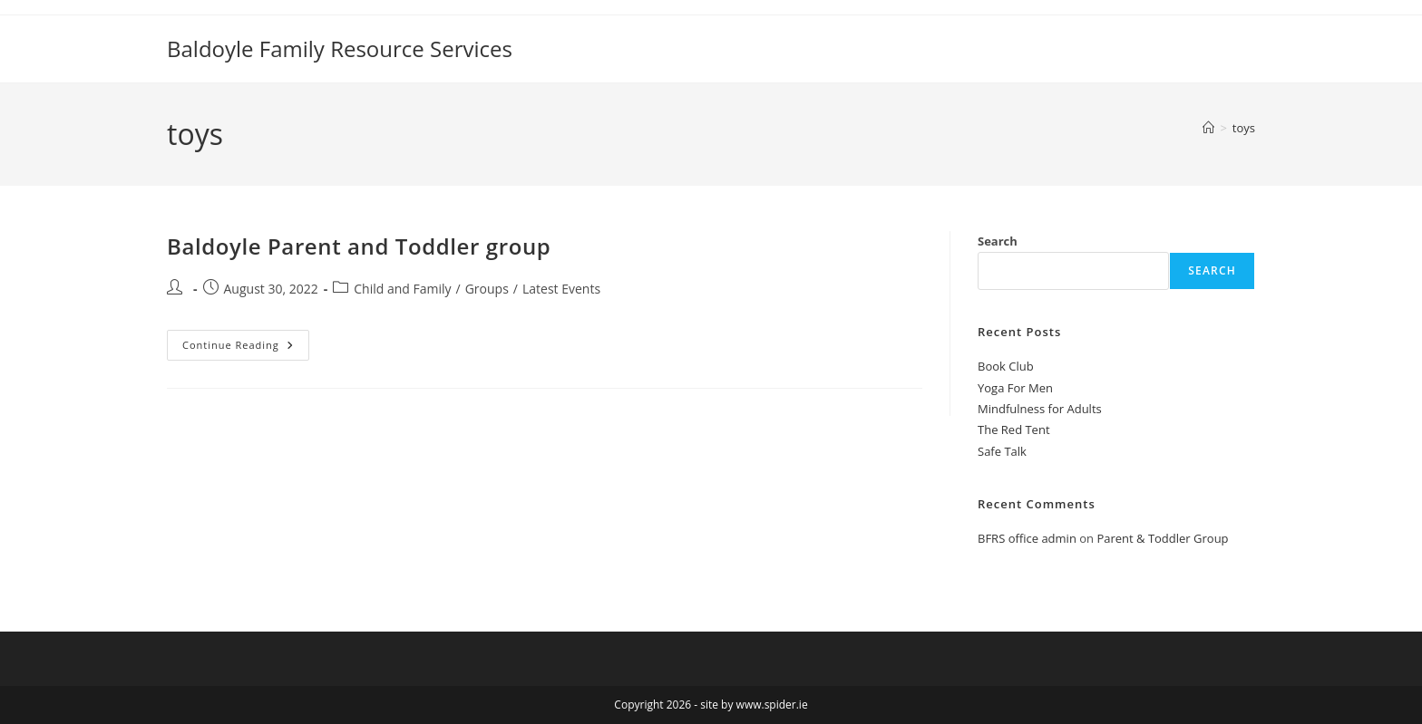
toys (1243, 128)
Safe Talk (1002, 451)
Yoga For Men (1015, 388)
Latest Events (561, 288)
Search (998, 241)
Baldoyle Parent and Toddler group (358, 246)
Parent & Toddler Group (1162, 538)
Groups (487, 288)
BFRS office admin (1027, 538)
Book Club (1006, 366)
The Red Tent (1014, 429)
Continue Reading (245, 341)
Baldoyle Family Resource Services (339, 48)
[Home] (1208, 128)
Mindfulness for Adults (1040, 409)
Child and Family (402, 288)
